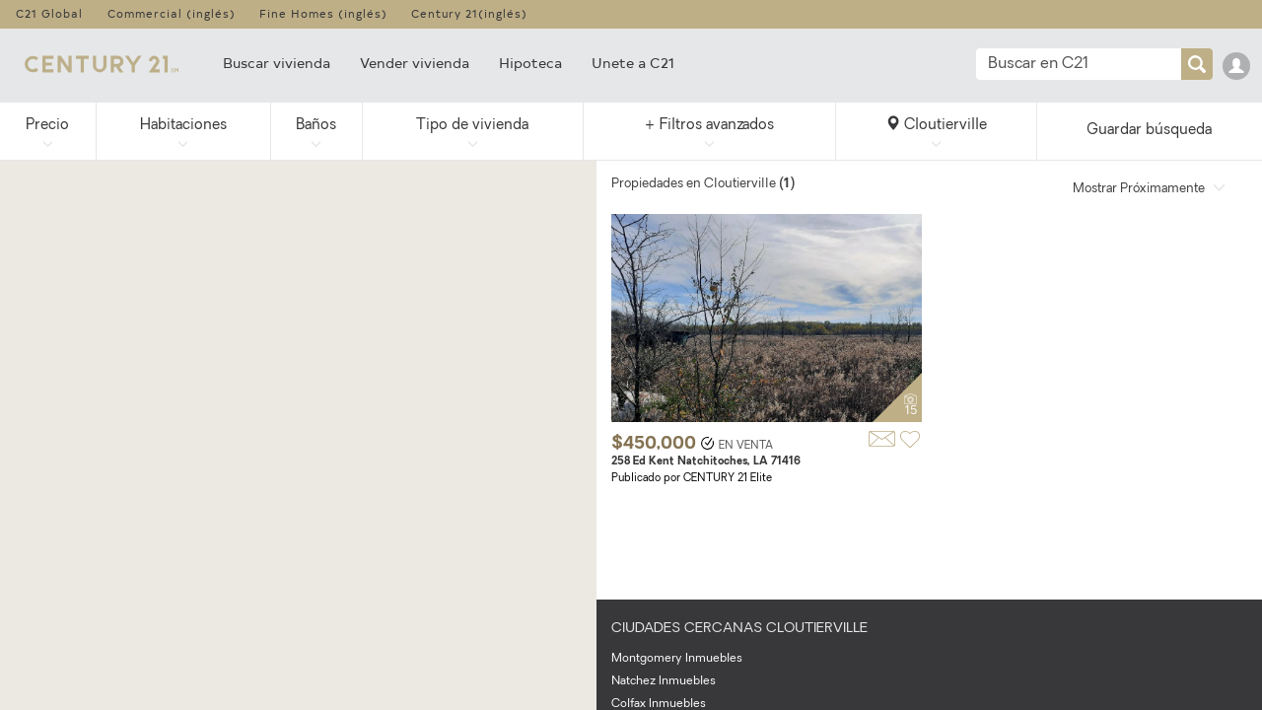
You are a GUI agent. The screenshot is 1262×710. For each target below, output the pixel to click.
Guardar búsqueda (1149, 130)
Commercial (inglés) (171, 13)
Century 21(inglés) (469, 13)
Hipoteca (530, 62)
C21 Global (49, 13)
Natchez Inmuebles (663, 681)
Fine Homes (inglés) (323, 13)
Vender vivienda (414, 62)
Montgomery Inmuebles (676, 659)
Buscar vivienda (276, 62)
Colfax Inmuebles (658, 704)
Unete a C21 (633, 62)
